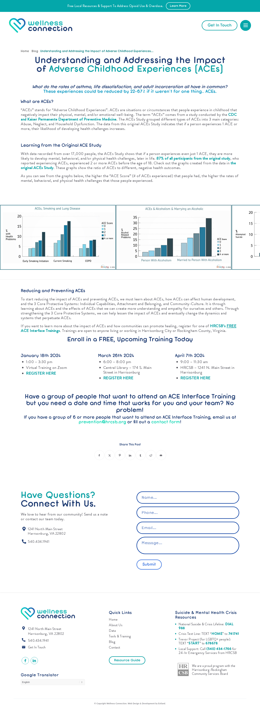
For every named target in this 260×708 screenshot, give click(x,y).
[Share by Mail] (161, 455)
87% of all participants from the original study (193, 158)
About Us (115, 625)
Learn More (178, 6)
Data (112, 630)
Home (113, 619)
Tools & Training (120, 636)
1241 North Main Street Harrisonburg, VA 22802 (46, 631)
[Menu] (245, 25)
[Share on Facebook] (99, 455)
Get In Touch (37, 647)
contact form (165, 422)
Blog (112, 641)
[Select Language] (53, 682)
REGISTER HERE (41, 373)
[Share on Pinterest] (120, 455)
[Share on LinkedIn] (130, 455)
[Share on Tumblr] (141, 455)
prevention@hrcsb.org (102, 422)
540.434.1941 (38, 640)
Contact (114, 647)
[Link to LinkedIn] (34, 660)
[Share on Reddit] (151, 455)
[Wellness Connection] (44, 25)
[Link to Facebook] (25, 660)
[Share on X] (110, 455)
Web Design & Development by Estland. (147, 703)
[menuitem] (245, 25)
